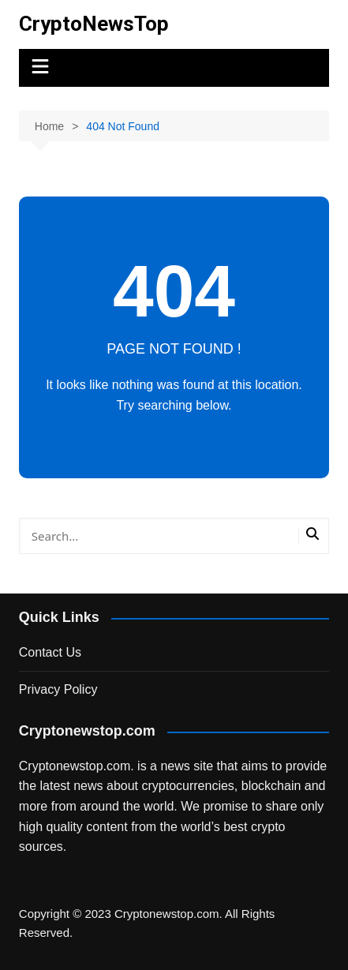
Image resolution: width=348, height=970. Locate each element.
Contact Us (50, 652)
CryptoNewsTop (94, 24)
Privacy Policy (58, 689)
